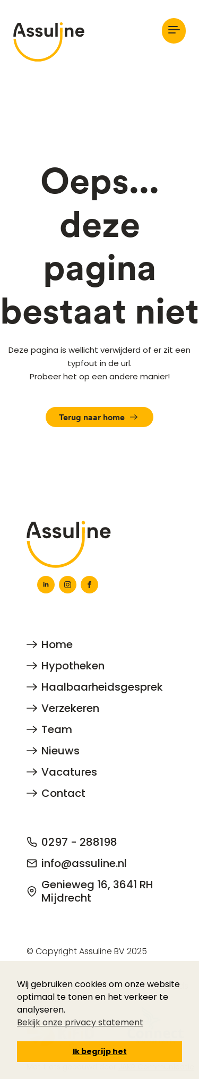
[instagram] (67, 584)
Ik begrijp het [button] (100, 1051)
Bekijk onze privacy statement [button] (80, 1022)
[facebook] (89, 584)
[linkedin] (46, 584)
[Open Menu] (174, 30)
